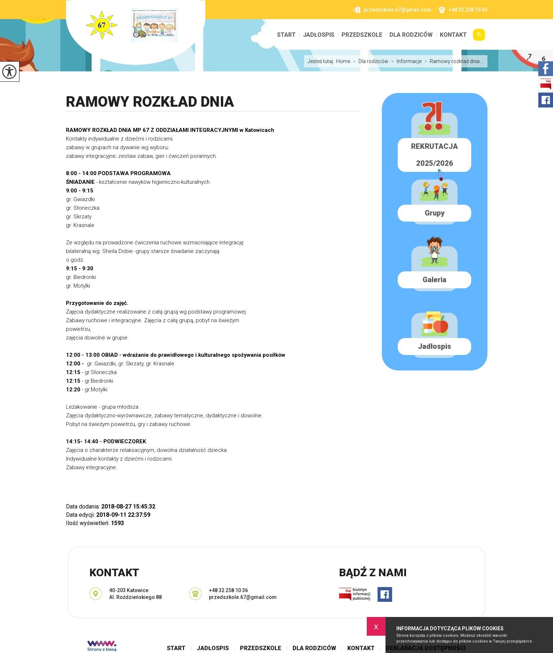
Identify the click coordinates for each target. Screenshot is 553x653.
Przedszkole (362, 35)
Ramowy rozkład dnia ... (453, 61)
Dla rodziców (411, 35)
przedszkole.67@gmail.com (392, 10)
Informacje (405, 61)
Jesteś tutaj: (322, 61)
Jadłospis (318, 35)
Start (286, 35)
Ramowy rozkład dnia (150, 101)
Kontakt (453, 35)
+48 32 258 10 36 (463, 10)
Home (343, 61)
